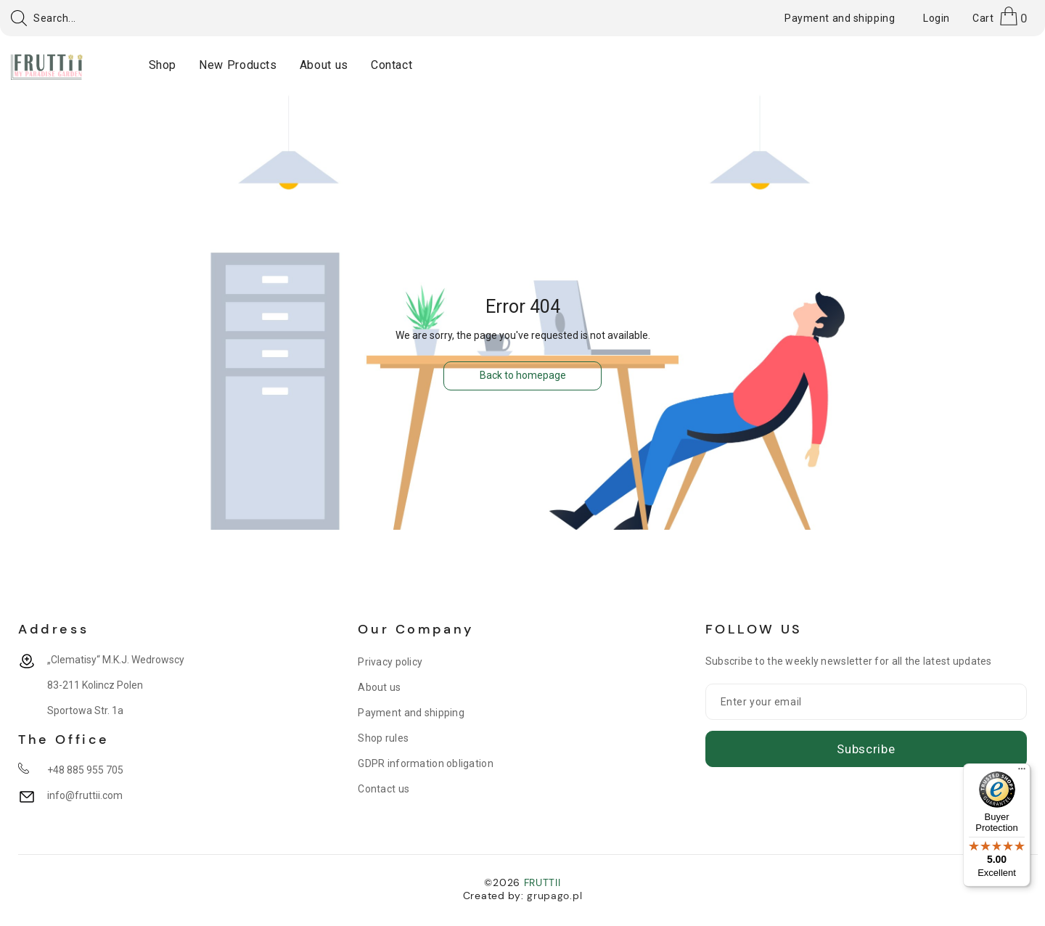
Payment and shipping (411, 712)
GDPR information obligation (425, 763)
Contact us (383, 789)
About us (379, 687)
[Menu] (1021, 772)
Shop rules (383, 738)
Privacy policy (390, 662)
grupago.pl (554, 895)
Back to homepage (523, 375)
